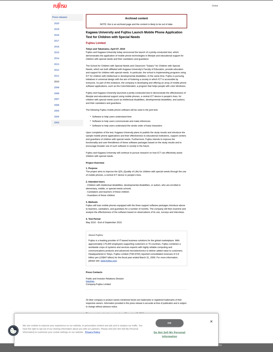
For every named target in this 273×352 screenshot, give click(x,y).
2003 (56, 122)
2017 (56, 40)
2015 (56, 52)
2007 (56, 99)
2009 (56, 87)
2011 (56, 75)
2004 (56, 116)
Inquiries (90, 281)
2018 (56, 35)
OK (169, 323)
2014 (56, 58)
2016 (56, 46)
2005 (56, 110)
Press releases (59, 17)
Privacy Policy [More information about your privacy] (92, 332)
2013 (56, 64)
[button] (13, 330)
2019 (56, 29)
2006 (56, 105)
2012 (56, 70)
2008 (56, 93)
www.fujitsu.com (109, 260)
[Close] (211, 321)
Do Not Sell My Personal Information (169, 334)
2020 (56, 23)
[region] (116, 329)
